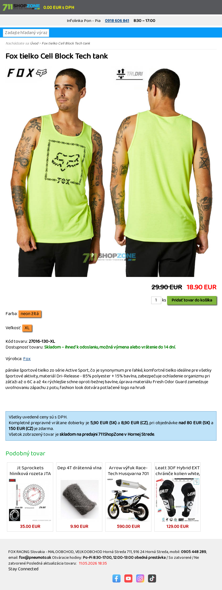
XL (27, 328)
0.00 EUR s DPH (58, 7)
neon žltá (30, 313)
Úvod (34, 43)
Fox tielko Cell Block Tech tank (66, 43)
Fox (27, 358)
